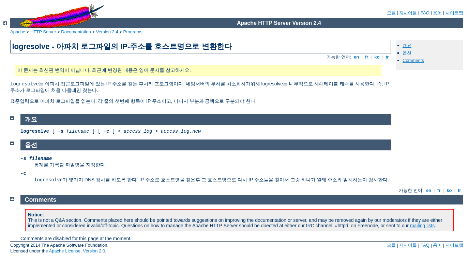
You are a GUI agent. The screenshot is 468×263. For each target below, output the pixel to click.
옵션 (407, 52)
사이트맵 (454, 12)
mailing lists (422, 225)
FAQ (425, 12)
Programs (132, 31)
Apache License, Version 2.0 (77, 250)
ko (377, 57)
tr (387, 57)
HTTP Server (43, 31)
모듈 (391, 12)
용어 (437, 12)
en (356, 57)
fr (366, 57)
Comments (413, 60)
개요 (407, 45)
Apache (17, 31)
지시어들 (408, 12)
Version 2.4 (107, 31)
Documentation (76, 31)
